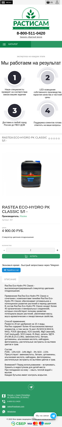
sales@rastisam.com (15, 406)
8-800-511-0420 (13, 401)
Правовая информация (43, 419)
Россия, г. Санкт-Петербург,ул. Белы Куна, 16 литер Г (18, 396)
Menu (6, 2)
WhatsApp (11, 412)
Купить (33, 256)
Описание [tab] (10, 279)
